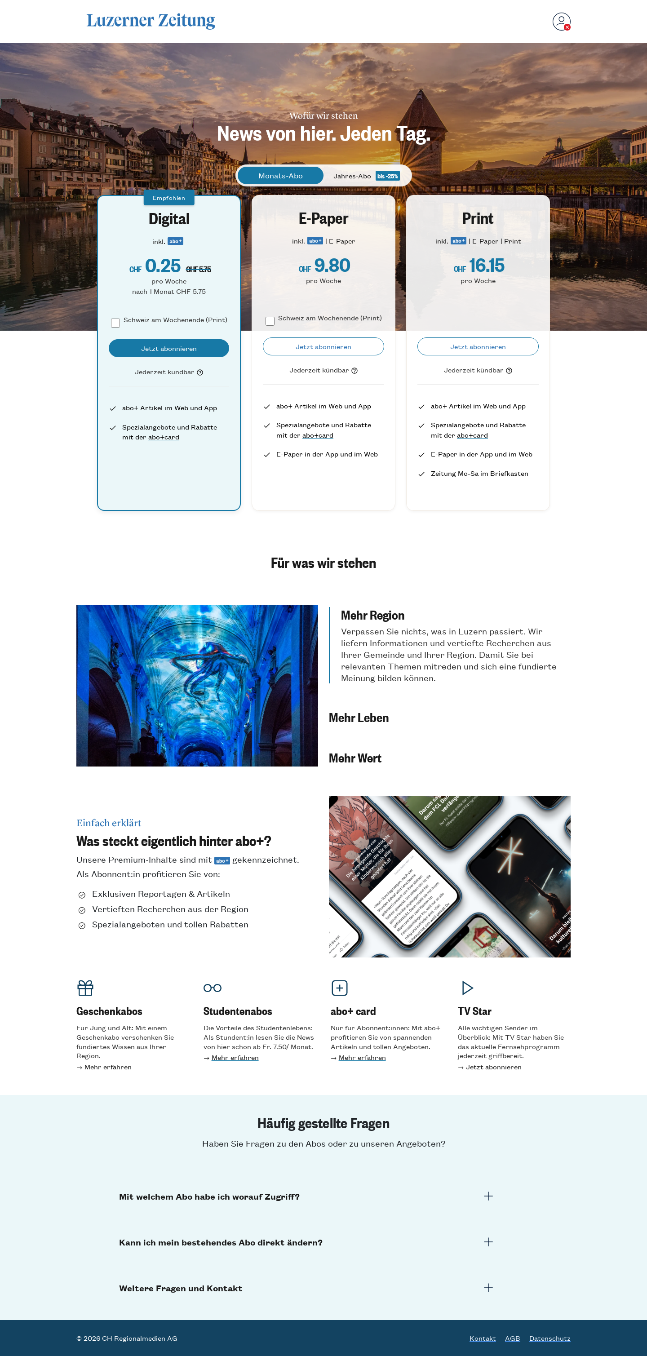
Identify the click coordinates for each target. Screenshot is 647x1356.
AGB (512, 1338)
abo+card (163, 436)
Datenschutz (550, 1338)
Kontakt (483, 1338)
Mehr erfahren (108, 1066)
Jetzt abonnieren (494, 1066)
